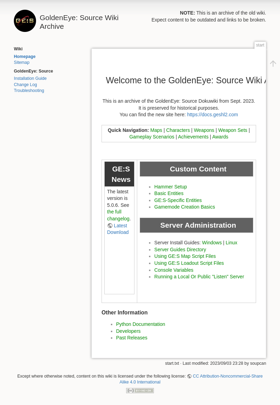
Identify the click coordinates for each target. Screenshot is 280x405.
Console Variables (173, 270)
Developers (128, 331)
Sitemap (21, 62)
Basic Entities (168, 193)
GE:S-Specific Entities (178, 200)
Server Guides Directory (180, 249)
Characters (178, 130)
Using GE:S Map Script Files (185, 256)
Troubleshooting (29, 90)
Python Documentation (140, 324)
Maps (156, 130)
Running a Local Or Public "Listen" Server (199, 276)
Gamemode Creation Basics (184, 207)
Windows (212, 242)
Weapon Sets (232, 130)
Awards (220, 137)
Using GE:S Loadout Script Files (189, 263)
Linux (231, 242)
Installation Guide (30, 78)
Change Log (25, 84)
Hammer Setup (170, 186)
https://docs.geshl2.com (212, 114)
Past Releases (131, 337)
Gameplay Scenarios (151, 137)
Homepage (25, 56)
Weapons (204, 130)
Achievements (193, 137)
